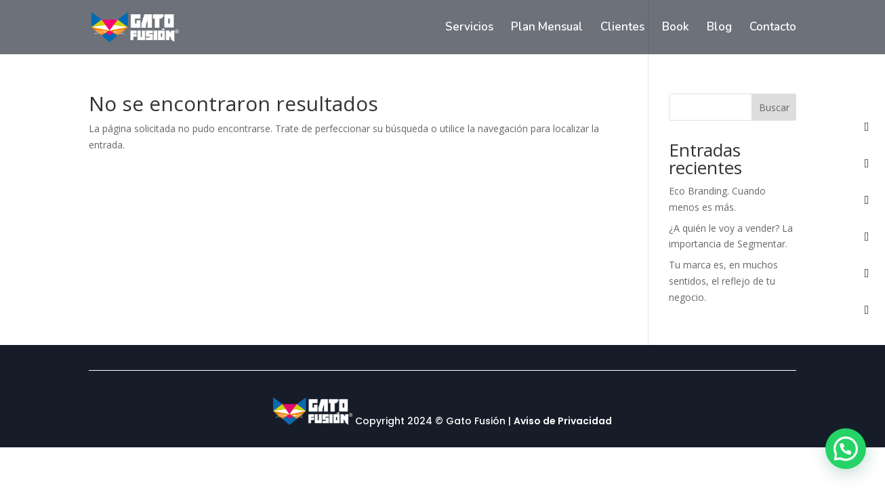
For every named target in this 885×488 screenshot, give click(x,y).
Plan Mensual (547, 28)
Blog (719, 28)
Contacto (772, 28)
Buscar (774, 107)
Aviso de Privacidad (563, 421)
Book (675, 28)
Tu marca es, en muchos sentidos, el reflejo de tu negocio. (723, 281)
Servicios (469, 28)
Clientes (622, 28)
